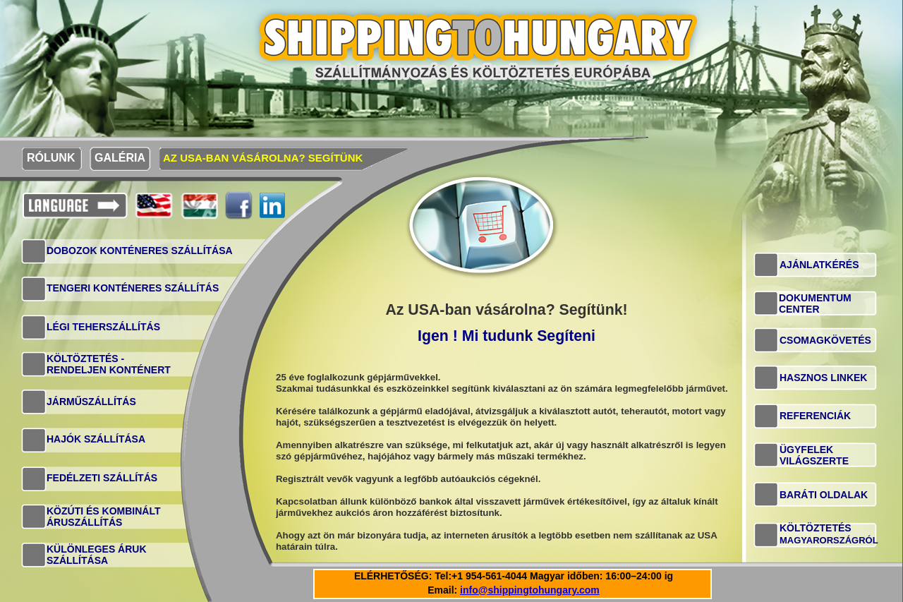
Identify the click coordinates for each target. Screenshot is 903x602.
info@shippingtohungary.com (530, 590)
